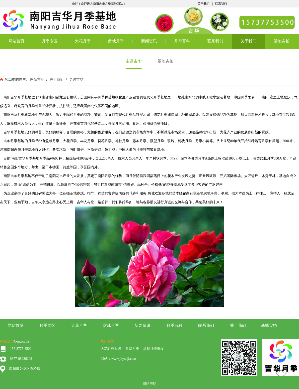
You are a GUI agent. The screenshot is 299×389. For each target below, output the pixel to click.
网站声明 (149, 384)
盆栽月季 (116, 41)
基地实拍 (282, 41)
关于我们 (204, 3)
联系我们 (221, 3)
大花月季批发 (111, 349)
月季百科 (182, 41)
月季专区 (50, 41)
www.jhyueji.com (123, 359)
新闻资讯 (149, 41)
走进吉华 (75, 79)
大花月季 (83, 41)
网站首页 (16, 41)
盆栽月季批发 (153, 349)
